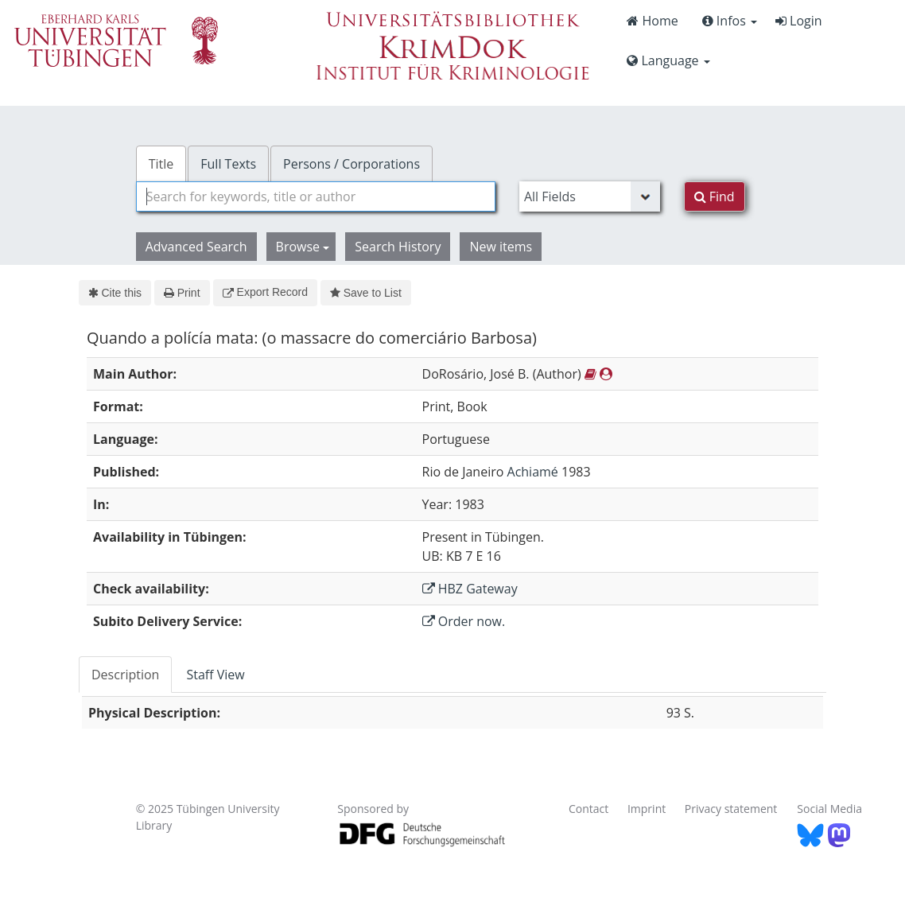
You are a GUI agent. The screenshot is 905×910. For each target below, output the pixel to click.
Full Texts (228, 164)
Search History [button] (398, 246)
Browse (303, 246)
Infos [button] (729, 20)
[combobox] (315, 196)
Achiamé (532, 471)
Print (182, 292)
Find (714, 196)
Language (668, 60)
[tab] (126, 674)
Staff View (215, 674)
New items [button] (500, 246)
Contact (588, 808)
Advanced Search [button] (196, 246)
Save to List (366, 292)
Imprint (646, 808)
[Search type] (589, 196)
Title (161, 164)
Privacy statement (731, 808)
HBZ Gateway (470, 588)
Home (652, 20)
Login (798, 20)
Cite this (115, 292)
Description (125, 674)
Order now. (464, 621)
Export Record (265, 292)
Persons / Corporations (351, 164)
